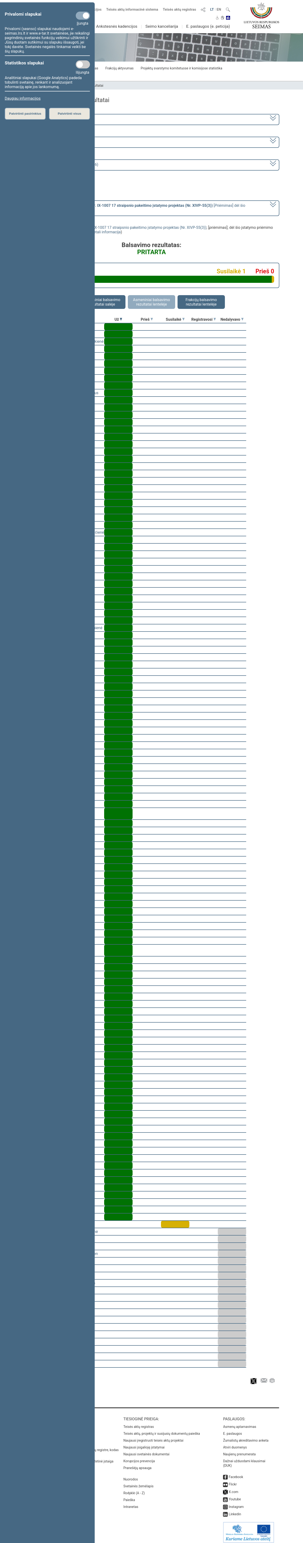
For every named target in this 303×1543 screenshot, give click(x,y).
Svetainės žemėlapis (138, 1483)
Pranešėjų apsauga (137, 1464)
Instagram (236, 1503)
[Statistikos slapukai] (83, 64)
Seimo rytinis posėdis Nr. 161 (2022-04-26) (62, 164)
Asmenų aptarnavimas (239, 1423)
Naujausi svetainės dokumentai (146, 1451)
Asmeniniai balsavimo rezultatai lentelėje (151, 302)
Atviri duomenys (235, 1444)
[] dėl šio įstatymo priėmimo (136, 207)
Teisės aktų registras (179, 9)
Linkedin (235, 1511)
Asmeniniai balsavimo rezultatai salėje (101, 302)
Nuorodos (130, 1476)
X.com (233, 1488)
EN (219, 9)
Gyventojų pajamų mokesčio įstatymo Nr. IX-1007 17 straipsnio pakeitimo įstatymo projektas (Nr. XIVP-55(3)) (115, 227)
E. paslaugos (232, 1430)
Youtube (235, 1496)
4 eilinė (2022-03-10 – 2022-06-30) (56, 142)
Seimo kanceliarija (161, 26)
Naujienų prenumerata (239, 1451)
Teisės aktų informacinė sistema (132, 9)
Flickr (233, 1481)
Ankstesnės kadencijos (116, 26)
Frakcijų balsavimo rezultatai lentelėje (201, 302)
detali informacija (106, 232)
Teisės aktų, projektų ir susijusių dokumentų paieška (161, 1430)
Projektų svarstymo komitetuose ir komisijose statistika (181, 68)
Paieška (129, 1496)
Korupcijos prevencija (139, 1458)
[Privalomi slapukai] (83, 16)
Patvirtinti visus (69, 113)
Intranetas (130, 1503)
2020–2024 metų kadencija (50, 119)
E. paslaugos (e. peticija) (208, 26)
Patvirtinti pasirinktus (25, 113)
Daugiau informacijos (22, 98)
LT (212, 9)
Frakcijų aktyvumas (119, 68)
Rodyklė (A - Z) (134, 1490)
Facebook (236, 1473)
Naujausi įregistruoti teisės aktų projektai (153, 1437)
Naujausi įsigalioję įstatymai (144, 1444)
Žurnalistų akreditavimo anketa (245, 1437)
